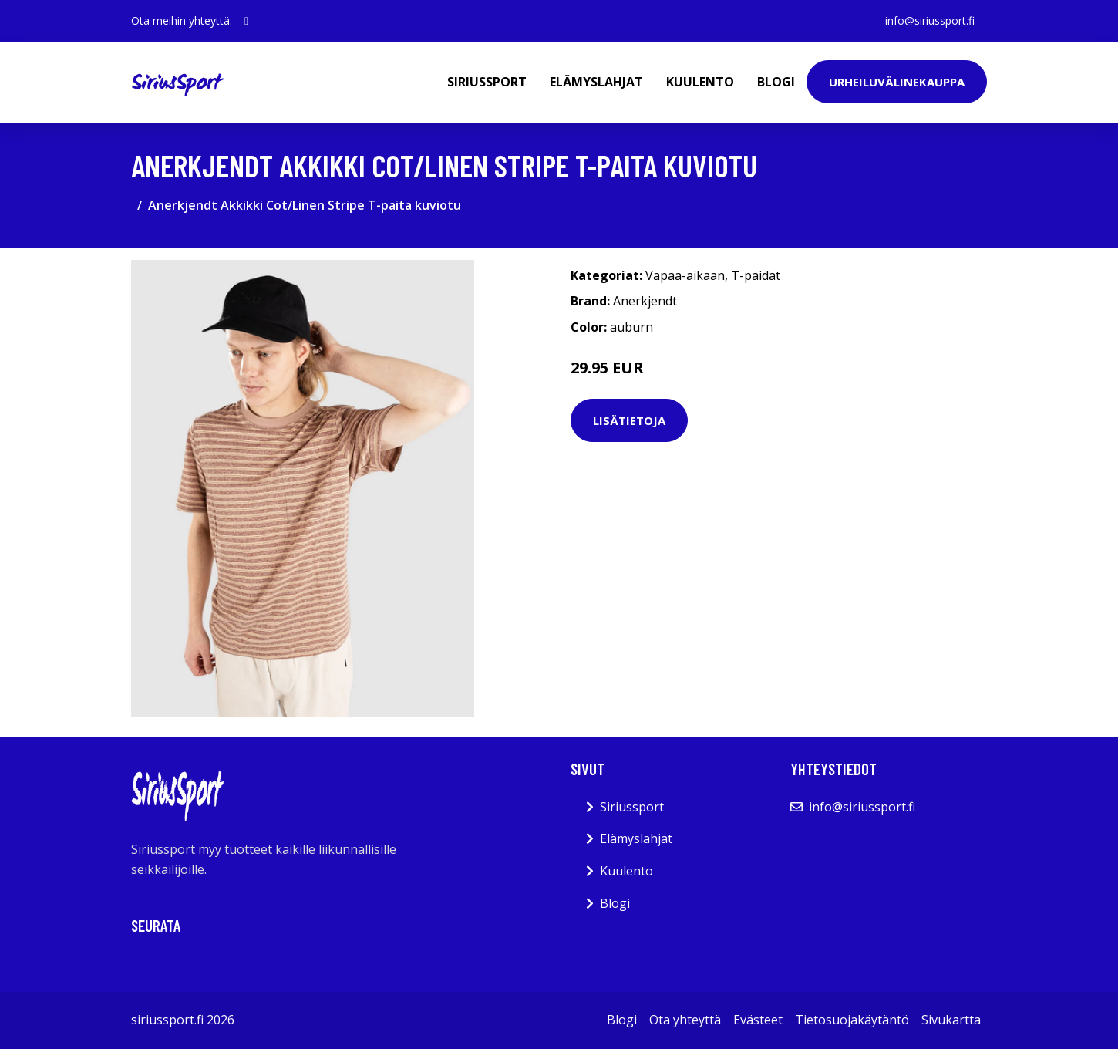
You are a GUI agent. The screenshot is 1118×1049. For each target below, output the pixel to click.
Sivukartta (951, 1019)
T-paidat (755, 275)
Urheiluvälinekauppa (897, 81)
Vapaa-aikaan (685, 275)
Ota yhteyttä (685, 1019)
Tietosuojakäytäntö (852, 1019)
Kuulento (700, 81)
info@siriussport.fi (930, 20)
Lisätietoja (629, 420)
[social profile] (246, 20)
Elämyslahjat (596, 81)
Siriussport (487, 81)
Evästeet (758, 1019)
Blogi (776, 81)
